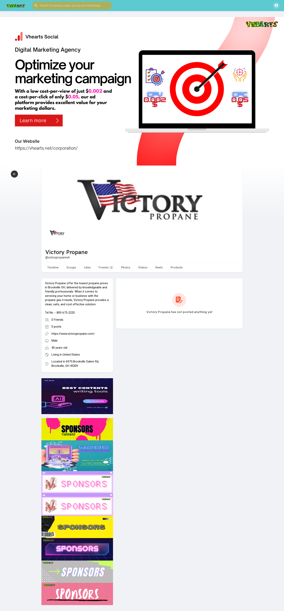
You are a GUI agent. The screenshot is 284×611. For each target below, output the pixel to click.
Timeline (53, 267)
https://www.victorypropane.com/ (73, 333)
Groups (71, 267)
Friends (106, 267)
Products (177, 267)
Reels (159, 267)
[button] (72, 5)
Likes (87, 267)
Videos (143, 267)
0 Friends (57, 319)
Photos (125, 267)
